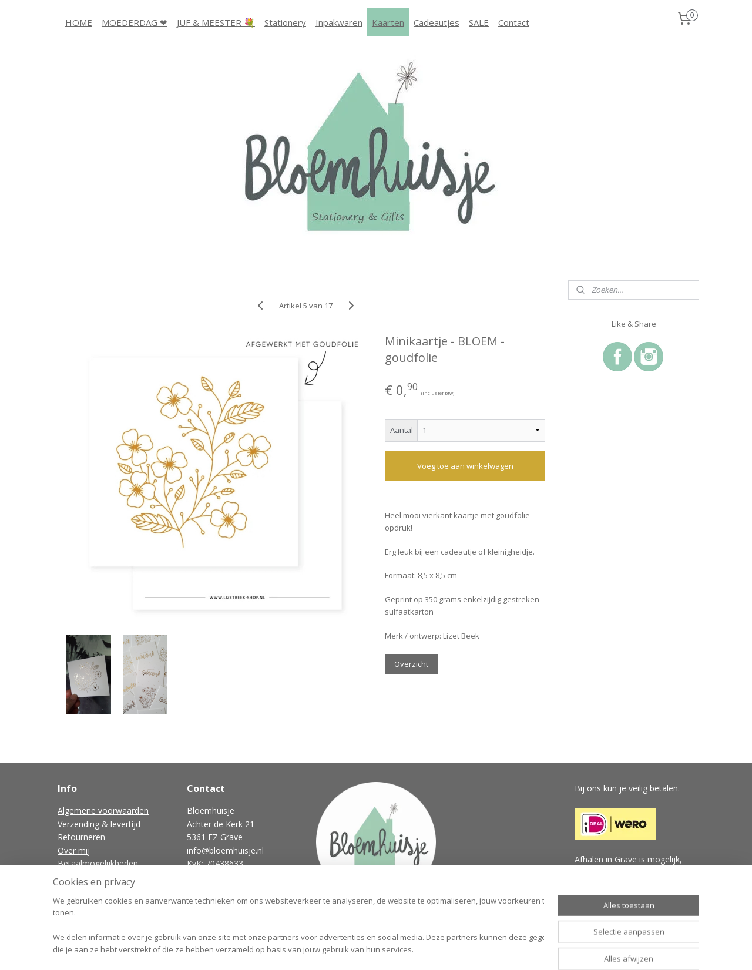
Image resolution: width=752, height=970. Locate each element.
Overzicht (411, 664)
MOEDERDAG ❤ (134, 22)
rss (354, 948)
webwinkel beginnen (399, 948)
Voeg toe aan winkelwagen (465, 466)
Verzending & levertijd (99, 824)
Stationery (285, 22)
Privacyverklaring (89, 876)
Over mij (74, 850)
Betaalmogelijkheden (98, 863)
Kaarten (388, 22)
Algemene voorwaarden (103, 810)
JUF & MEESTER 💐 (216, 22)
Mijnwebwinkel (501, 948)
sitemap (329, 948)
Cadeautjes (436, 22)
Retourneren (81, 837)
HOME (78, 22)
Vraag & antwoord (92, 889)
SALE (479, 22)
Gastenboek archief (95, 902)
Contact (513, 22)
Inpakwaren (338, 22)
